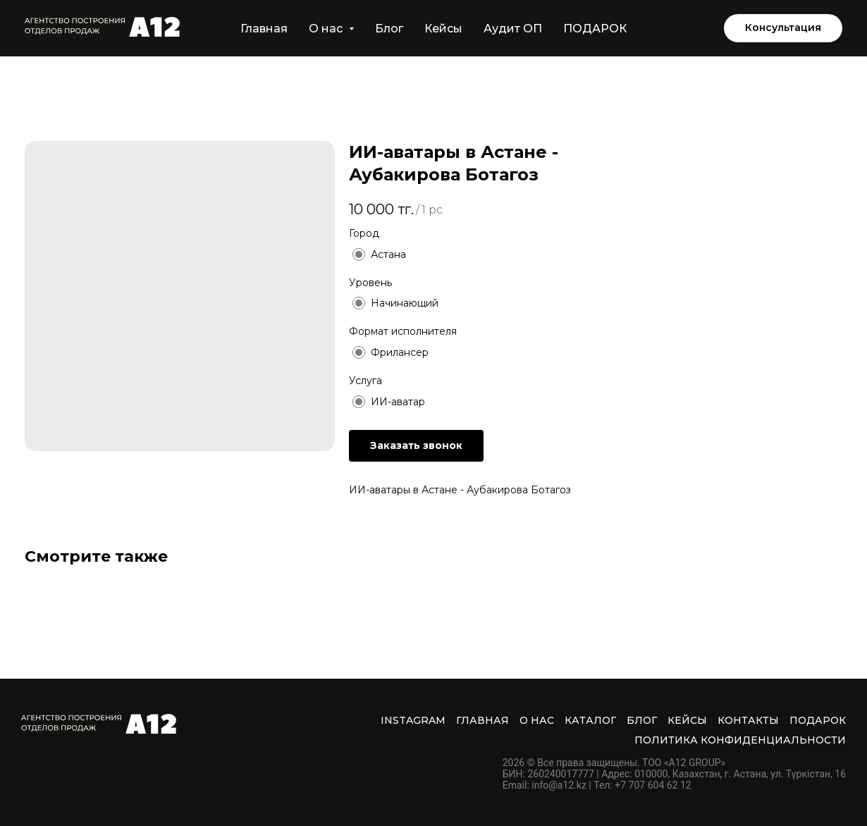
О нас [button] (327, 28)
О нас (536, 720)
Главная (264, 28)
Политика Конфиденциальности (740, 740)
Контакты (748, 720)
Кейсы (443, 28)
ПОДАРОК (595, 28)
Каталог (590, 720)
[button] (783, 28)
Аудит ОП (513, 28)
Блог (389, 28)
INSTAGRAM (413, 720)
